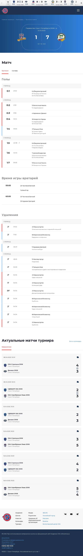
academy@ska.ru (7, 548)
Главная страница (8, 19)
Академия (18, 513)
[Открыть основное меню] (78, 10)
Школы (17, 515)
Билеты (45, 521)
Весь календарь (75, 341)
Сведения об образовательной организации (34, 520)
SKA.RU (45, 513)
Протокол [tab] (5, 71)
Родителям (32, 515)
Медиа (30, 513)
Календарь (19, 19)
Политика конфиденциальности (13, 540)
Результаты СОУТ (7, 542)
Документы (5, 538)
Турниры (18, 524)
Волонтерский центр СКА (51, 524)
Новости (18, 518)
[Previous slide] (4, 3)
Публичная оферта (8, 544)
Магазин (46, 518)
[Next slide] (78, 3)
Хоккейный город (49, 515)
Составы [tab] (15, 71)
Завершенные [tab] (6, 347)
